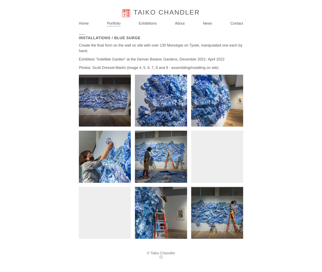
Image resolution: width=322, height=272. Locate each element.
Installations (94, 38)
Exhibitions (148, 23)
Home (84, 23)
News (207, 23)
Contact (236, 23)
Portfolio (114, 23)
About (180, 23)
